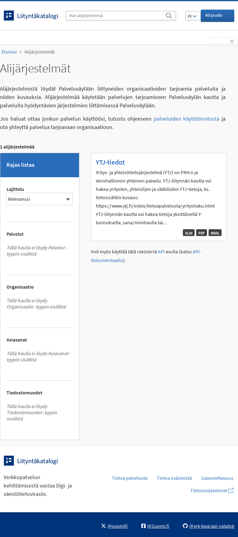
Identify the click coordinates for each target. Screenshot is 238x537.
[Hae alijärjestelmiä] (121, 15)
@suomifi (114, 526)
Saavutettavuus (217, 478)
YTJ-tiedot (110, 162)
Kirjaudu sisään (214, 17)
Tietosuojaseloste (211, 490)
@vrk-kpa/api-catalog (208, 526)
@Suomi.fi (155, 526)
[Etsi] (169, 14)
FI (192, 16)
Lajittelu (15, 189)
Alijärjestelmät (39, 52)
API (161, 252)
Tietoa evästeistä (174, 478)
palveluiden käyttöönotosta (187, 118)
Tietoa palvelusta (130, 478)
